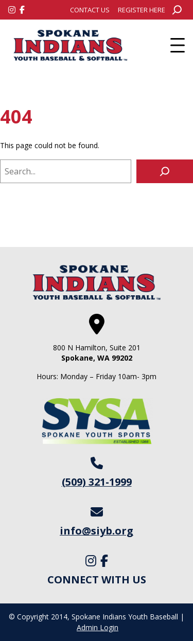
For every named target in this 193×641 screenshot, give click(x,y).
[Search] (164, 171)
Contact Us (90, 10)
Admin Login (97, 627)
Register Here (141, 10)
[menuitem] (90, 10)
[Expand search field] (177, 10)
